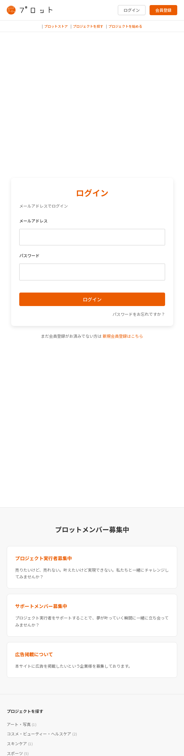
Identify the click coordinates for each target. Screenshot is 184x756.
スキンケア (20, 743)
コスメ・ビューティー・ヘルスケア (42, 733)
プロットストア (56, 26)
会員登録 (163, 10)
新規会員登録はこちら (123, 336)
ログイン (132, 10)
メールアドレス (33, 220)
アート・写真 (21, 724)
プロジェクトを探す (88, 26)
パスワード (29, 255)
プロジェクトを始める (125, 26)
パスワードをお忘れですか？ (138, 314)
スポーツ (18, 753)
